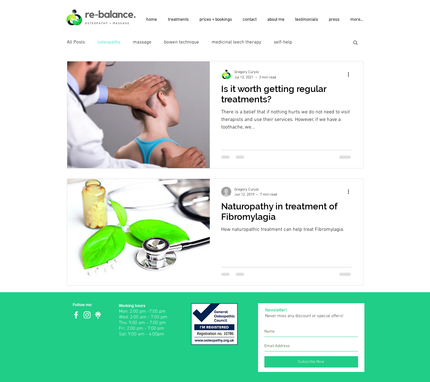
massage (142, 42)
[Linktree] (98, 315)
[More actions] (351, 74)
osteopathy (108, 42)
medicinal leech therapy (236, 42)
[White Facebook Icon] (76, 315)
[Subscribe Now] (311, 362)
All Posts (76, 42)
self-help (283, 42)
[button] (355, 43)
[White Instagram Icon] (87, 315)
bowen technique (181, 42)
